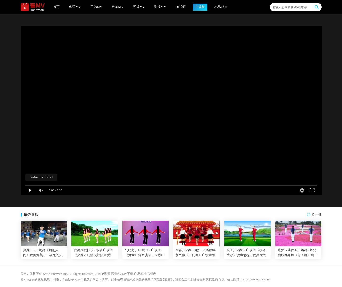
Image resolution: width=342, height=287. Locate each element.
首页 (56, 7)
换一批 (317, 214)
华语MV (75, 7)
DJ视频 (181, 7)
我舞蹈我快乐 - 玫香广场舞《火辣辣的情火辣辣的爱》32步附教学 (93, 255)
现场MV (139, 7)
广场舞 (200, 7)
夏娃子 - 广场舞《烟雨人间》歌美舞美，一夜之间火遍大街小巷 (43, 255)
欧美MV (118, 7)
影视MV (160, 7)
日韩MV (96, 7)
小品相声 (221, 7)
